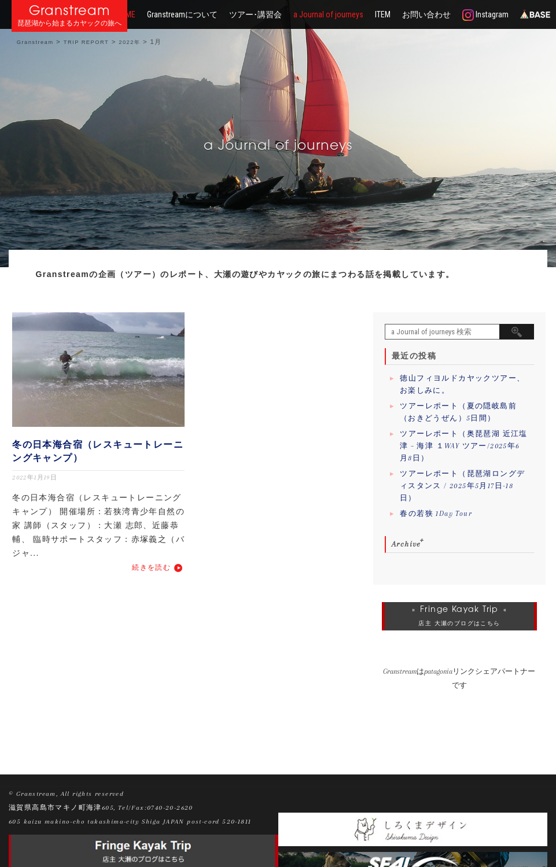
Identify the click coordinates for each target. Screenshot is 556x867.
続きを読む (151, 567)
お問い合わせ (426, 14)
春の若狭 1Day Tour (436, 514)
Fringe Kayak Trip (459, 609)
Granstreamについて (182, 14)
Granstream (70, 10)
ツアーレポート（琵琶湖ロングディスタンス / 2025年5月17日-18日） (462, 486)
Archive (406, 544)
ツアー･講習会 (255, 14)
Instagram (485, 15)
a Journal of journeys (328, 14)
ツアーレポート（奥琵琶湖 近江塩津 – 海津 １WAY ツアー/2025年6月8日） (464, 446)
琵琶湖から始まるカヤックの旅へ (69, 23)
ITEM (383, 14)
